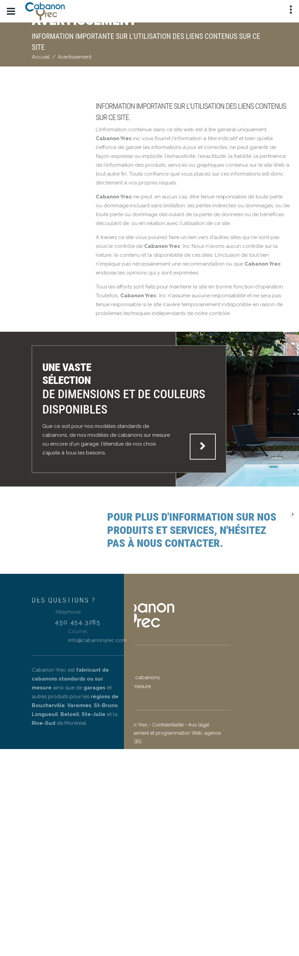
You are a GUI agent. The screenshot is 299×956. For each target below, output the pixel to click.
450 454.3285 (109, 622)
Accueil (41, 57)
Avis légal (156, 725)
